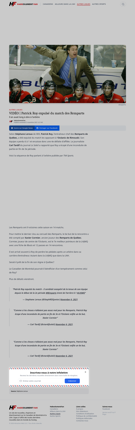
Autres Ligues (55, 414)
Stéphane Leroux (22, 391)
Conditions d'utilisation (85, 414)
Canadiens (54, 409)
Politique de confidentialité (86, 416)
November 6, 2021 (69, 299)
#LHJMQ (81, 292)
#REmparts (51, 292)
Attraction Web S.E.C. (21, 423)
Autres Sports (55, 416)
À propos (79, 409)
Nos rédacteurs (82, 411)
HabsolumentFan (19, 120)
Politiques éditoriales (84, 418)
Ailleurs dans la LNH (57, 411)
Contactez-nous (82, 421)
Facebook (106, 409)
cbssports (122, 105)
